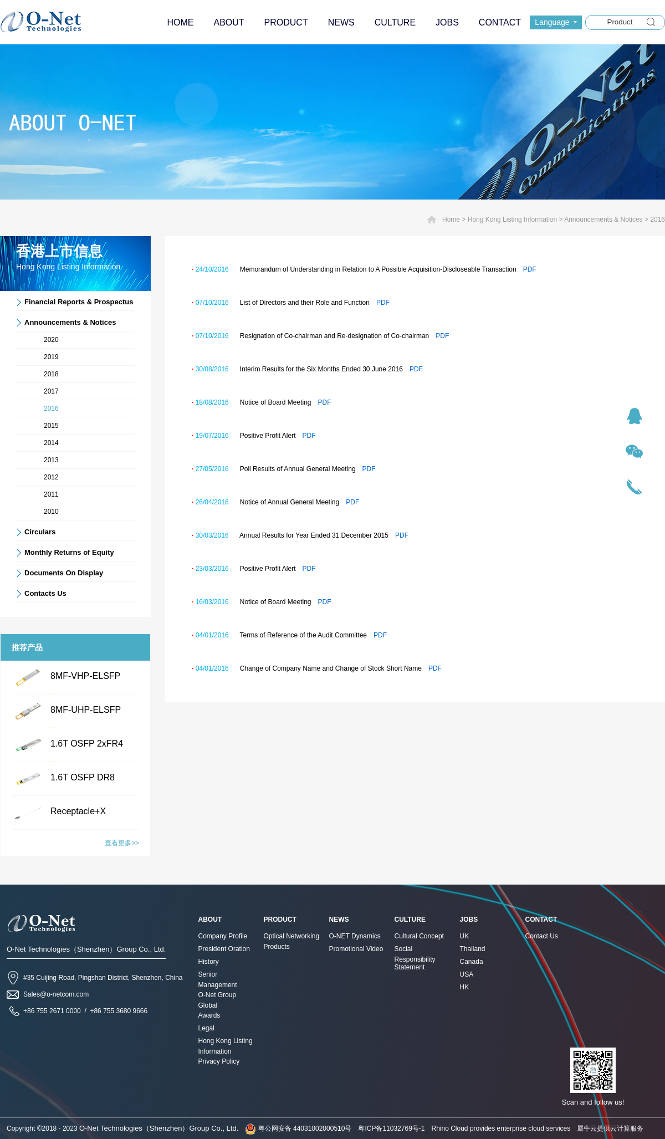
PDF (529, 269)
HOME (180, 22)
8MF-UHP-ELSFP (85, 709)
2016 (657, 219)
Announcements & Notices (603, 219)
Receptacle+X (78, 811)
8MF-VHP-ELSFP (85, 676)
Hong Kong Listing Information (512, 219)
